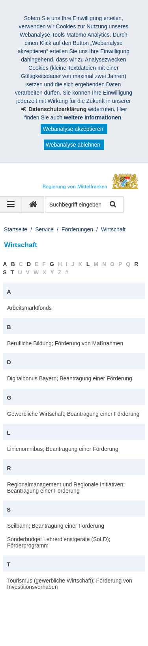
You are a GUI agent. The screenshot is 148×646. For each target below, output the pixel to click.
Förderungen (77, 229)
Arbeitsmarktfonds (29, 308)
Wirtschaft (113, 229)
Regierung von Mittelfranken (53, 609)
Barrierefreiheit (65, 625)
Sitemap (23, 625)
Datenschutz (69, 617)
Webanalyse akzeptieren (73, 129)
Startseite (15, 229)
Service (44, 229)
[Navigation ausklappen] (11, 204)
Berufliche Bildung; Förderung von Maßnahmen (65, 343)
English (105, 625)
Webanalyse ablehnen (73, 144)
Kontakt (106, 617)
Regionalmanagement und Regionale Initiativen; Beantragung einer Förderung (66, 487)
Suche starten (112, 204)
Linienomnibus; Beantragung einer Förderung (62, 449)
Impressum (27, 617)
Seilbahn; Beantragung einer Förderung (55, 526)
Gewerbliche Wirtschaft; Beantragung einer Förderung (73, 414)
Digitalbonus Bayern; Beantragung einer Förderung (69, 378)
